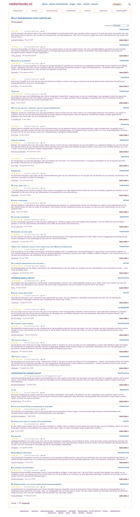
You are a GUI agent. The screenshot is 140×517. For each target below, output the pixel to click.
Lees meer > (124, 40)
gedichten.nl (115, 511)
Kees (13, 288)
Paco (13, 212)
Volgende (26, 503)
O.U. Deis (14, 86)
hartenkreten (61, 511)
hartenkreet (71, 11)
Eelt (12, 431)
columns (34, 511)
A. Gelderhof (16, 119)
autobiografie (121, 11)
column (34, 11)
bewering (103, 11)
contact (86, 4)
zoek (74, 513)
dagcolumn (17, 11)
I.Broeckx (14, 72)
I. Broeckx (15, 241)
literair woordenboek (58, 4)
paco (13, 103)
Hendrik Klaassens (18, 416)
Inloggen (117, 4)
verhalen (72, 511)
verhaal (87, 11)
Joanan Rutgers (17, 40)
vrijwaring (52, 513)
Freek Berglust (17, 496)
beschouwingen (47, 511)
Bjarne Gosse (16, 318)
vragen (72, 4)
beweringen (83, 511)
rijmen (45, 4)
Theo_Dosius (16, 55)
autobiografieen (95, 511)
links (79, 4)
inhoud (94, 4)
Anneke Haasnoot (18, 385)
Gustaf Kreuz (16, 401)
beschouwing (51, 11)
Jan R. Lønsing (16, 226)
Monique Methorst (18, 151)
